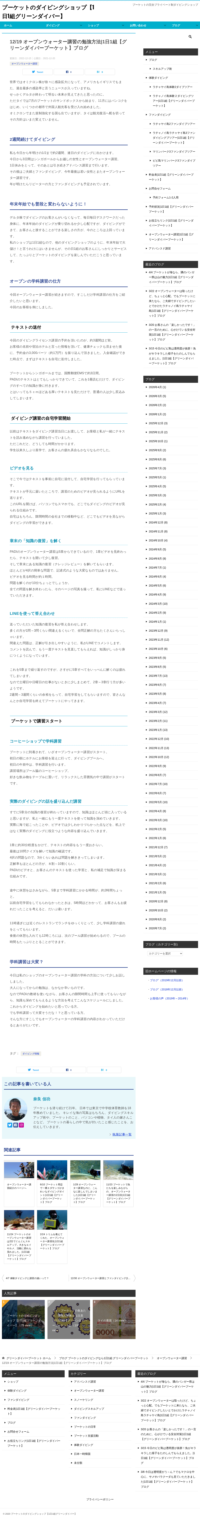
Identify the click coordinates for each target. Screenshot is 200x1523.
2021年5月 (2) (157, 856)
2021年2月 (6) (157, 883)
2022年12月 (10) (159, 738)
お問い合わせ (138, 25)
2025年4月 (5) (157, 486)
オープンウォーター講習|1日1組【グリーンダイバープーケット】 (171, 237)
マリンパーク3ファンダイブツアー (174, 151)
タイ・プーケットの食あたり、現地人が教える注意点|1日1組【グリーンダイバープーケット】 (69, 1320)
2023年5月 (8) (157, 693)
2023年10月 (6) (158, 648)
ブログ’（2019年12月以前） (167, 980)
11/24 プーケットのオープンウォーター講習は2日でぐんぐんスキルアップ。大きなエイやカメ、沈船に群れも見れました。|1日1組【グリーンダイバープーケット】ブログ (19, 1246)
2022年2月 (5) (157, 829)
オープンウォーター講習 (24, 63)
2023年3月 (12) (158, 711)
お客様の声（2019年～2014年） (169, 998)
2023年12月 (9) (158, 630)
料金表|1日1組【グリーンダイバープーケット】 (171, 177)
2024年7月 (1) (157, 567)
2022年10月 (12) (159, 757)
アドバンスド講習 (160, 248)
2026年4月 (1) (157, 387)
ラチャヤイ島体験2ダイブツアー (173, 86)
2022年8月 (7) (157, 775)
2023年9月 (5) (157, 657)
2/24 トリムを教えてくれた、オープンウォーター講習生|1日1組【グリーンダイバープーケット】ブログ (52, 1241)
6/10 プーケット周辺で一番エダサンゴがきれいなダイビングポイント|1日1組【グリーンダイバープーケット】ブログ (52, 1193)
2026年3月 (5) (157, 396)
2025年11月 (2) (158, 432)
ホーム (8, 25)
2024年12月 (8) (158, 522)
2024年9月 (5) (157, 549)
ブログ (176, 25)
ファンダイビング (160, 114)
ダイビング (53, 25)
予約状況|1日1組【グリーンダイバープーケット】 (171, 209)
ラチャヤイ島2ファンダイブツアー (174, 123)
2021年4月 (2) (157, 865)
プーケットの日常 (85, 1426)
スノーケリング (83, 1399)
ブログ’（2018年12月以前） (167, 989)
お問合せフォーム (160, 188)
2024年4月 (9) (157, 594)
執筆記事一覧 (122, 1134)
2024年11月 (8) (158, 531)
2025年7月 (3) (157, 468)
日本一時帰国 (82, 1453)
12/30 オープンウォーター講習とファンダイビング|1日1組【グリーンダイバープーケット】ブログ (103, 1278)
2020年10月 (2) (158, 910)
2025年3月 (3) (157, 495)
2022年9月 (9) (157, 766)
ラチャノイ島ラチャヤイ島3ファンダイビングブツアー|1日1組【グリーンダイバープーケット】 (174, 137)
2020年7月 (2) (157, 928)
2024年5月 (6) (157, 585)
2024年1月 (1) (157, 621)
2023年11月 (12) (159, 639)
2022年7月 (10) (158, 784)
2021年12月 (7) (158, 847)
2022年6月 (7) (157, 793)
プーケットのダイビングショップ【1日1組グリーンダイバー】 (47, 11)
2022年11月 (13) (159, 748)
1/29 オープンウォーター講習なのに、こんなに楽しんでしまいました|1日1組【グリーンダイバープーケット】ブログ (85, 1193)
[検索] (170, 37)
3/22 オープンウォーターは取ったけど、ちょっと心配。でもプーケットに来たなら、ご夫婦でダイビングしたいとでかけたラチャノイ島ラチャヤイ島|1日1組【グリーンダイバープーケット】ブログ (168, 1410)
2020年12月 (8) (158, 901)
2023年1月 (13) (158, 729)
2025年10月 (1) (158, 441)
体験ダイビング (158, 77)
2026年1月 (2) (157, 414)
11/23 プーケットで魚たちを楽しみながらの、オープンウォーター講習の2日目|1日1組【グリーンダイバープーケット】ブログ (118, 1193)
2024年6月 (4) (157, 576)
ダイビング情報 (30, 1053)
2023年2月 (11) (158, 720)
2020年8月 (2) (157, 919)
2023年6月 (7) (157, 684)
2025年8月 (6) (157, 459)
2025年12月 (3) (158, 423)
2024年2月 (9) (157, 612)
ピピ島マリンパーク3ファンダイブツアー (174, 163)
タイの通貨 (112, 1320)
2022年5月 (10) (158, 802)
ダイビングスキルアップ (89, 1408)
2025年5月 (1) (157, 477)
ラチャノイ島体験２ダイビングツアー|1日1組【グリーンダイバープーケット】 (174, 100)
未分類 (78, 1462)
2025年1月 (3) (157, 513)
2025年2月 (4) (157, 504)
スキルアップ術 (162, 68)
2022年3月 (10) (158, 820)
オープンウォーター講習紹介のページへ (19, 1186)
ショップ (93, 25)
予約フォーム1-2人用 (166, 197)
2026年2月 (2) (157, 405)
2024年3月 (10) (158, 603)
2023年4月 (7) (157, 702)
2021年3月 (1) (157, 874)
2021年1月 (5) (157, 892)
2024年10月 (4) (158, 540)
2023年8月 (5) (157, 666)
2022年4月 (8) (157, 811)
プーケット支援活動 (86, 1435)
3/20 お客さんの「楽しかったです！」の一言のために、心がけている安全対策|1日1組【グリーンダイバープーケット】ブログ (168, 1434)
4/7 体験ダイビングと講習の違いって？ (27, 1278)
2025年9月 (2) (157, 450)
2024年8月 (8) (157, 558)
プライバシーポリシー (100, 1499)
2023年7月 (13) (158, 675)
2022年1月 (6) (157, 838)
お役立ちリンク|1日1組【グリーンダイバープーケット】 (171, 223)
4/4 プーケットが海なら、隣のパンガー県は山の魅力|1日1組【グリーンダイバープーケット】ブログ (171, 277)
